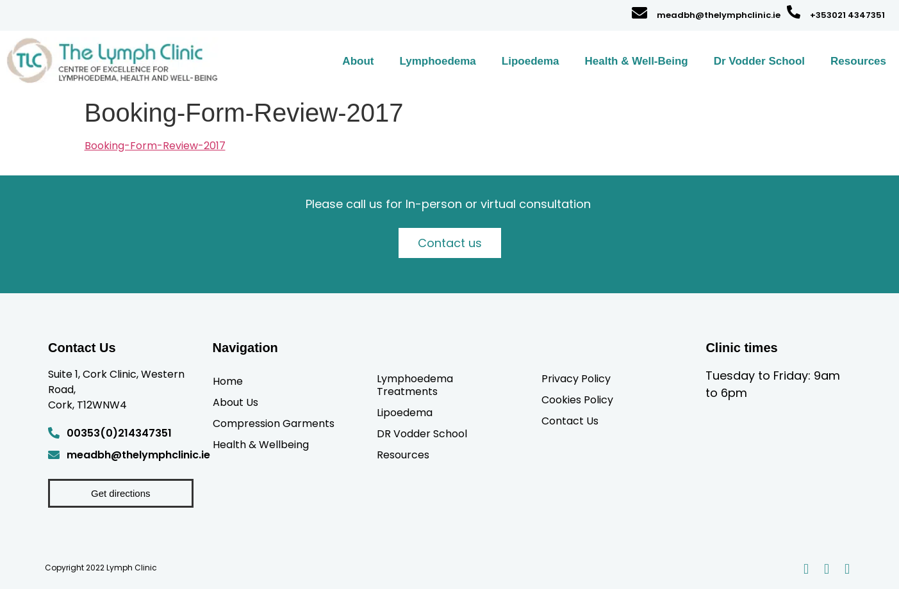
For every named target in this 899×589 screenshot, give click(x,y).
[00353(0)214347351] (54, 433)
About (358, 61)
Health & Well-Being (636, 61)
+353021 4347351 (847, 15)
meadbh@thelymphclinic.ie (718, 15)
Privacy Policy (576, 378)
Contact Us (569, 421)
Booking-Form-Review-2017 (155, 145)
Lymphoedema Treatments (415, 384)
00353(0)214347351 (119, 433)
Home (228, 381)
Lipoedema (530, 61)
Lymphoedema (437, 61)
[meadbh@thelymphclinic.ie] (639, 12)
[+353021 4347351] (793, 12)
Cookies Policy (577, 399)
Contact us (450, 243)
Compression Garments (273, 423)
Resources (858, 61)
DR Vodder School (422, 433)
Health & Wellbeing (261, 444)
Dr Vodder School (759, 61)
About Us (235, 402)
